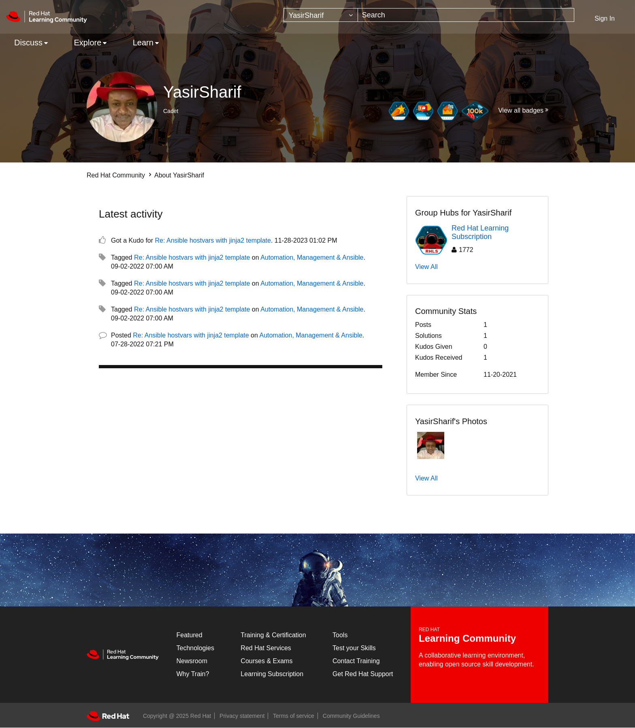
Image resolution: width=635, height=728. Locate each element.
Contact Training (356, 661)
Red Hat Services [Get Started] (266, 648)
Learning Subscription (272, 673)
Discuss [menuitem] (28, 42)
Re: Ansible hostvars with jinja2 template (213, 240)
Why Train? (193, 673)
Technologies (195, 648)
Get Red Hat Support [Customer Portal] (362, 673)
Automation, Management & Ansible (311, 257)
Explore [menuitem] (87, 42)
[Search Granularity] (321, 15)
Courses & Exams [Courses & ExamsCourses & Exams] (266, 661)
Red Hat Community (116, 175)
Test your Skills (354, 648)
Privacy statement (241, 716)
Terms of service (293, 716)
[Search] (466, 15)
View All (426, 266)
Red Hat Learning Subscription (480, 232)
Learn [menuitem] (143, 42)
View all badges (520, 110)
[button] (430, 445)
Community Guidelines (351, 716)
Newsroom (192, 661)
